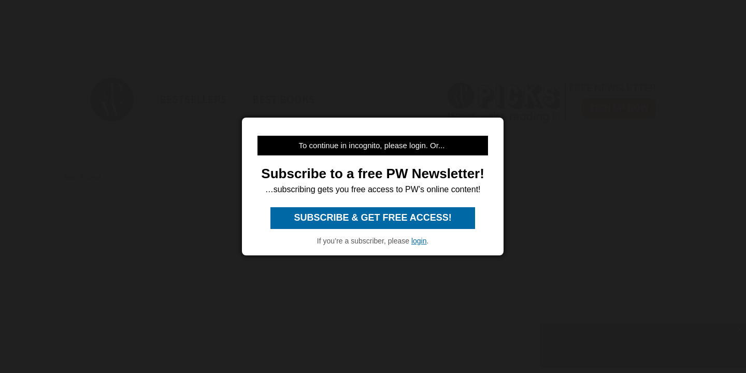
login (419, 241)
